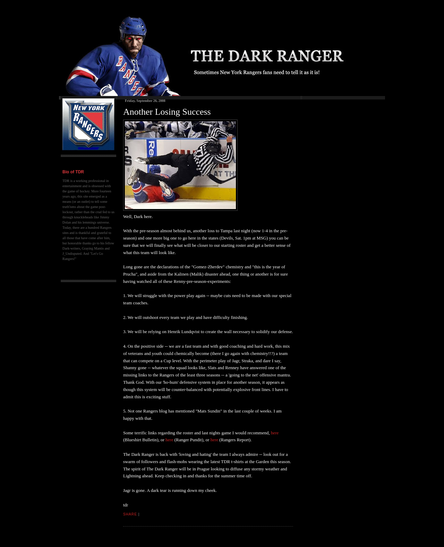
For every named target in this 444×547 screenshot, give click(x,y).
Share (130, 514)
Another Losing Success (167, 112)
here (275, 432)
